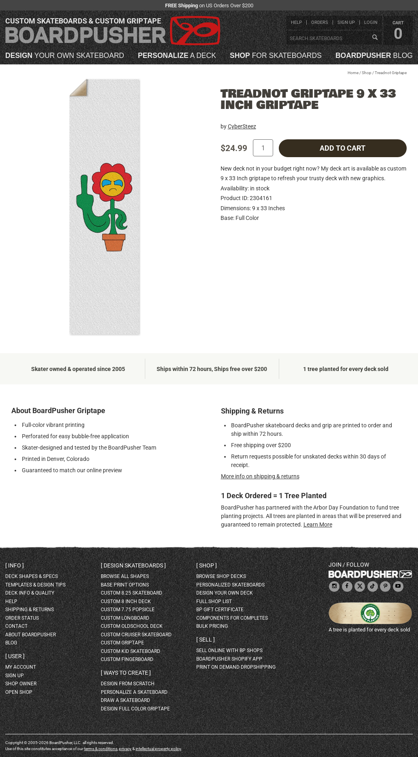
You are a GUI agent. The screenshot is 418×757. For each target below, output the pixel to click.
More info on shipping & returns (260, 476)
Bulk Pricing (212, 626)
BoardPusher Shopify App (229, 659)
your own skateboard (64, 56)
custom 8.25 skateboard (131, 593)
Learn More (317, 524)
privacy (125, 748)
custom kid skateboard (130, 651)
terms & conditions (100, 748)
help (296, 22)
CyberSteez (242, 126)
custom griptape (122, 643)
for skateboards (276, 56)
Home (353, 72)
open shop (18, 692)
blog (374, 56)
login (371, 22)
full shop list (214, 601)
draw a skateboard (125, 700)
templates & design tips (35, 585)
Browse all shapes (125, 576)
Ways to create (126, 673)
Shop (366, 72)
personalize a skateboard (134, 692)
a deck (177, 56)
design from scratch (128, 684)
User (15, 656)
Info (14, 565)
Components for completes (232, 618)
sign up (346, 22)
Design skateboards (133, 565)
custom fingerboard (127, 659)
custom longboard (125, 618)
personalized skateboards (230, 585)
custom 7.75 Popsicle (128, 609)
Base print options (125, 585)
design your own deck (224, 593)
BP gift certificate (220, 609)
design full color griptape (135, 709)
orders (319, 22)
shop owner (20, 684)
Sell (205, 639)
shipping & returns (29, 609)
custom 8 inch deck (126, 601)
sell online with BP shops (229, 650)
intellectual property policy (158, 748)
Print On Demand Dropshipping (236, 667)
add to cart (342, 148)
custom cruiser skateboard (136, 635)
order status (22, 618)
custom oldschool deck (132, 626)
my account (20, 667)
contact (16, 626)
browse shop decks (221, 576)
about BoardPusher (30, 635)
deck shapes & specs (31, 576)
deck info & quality (29, 593)
